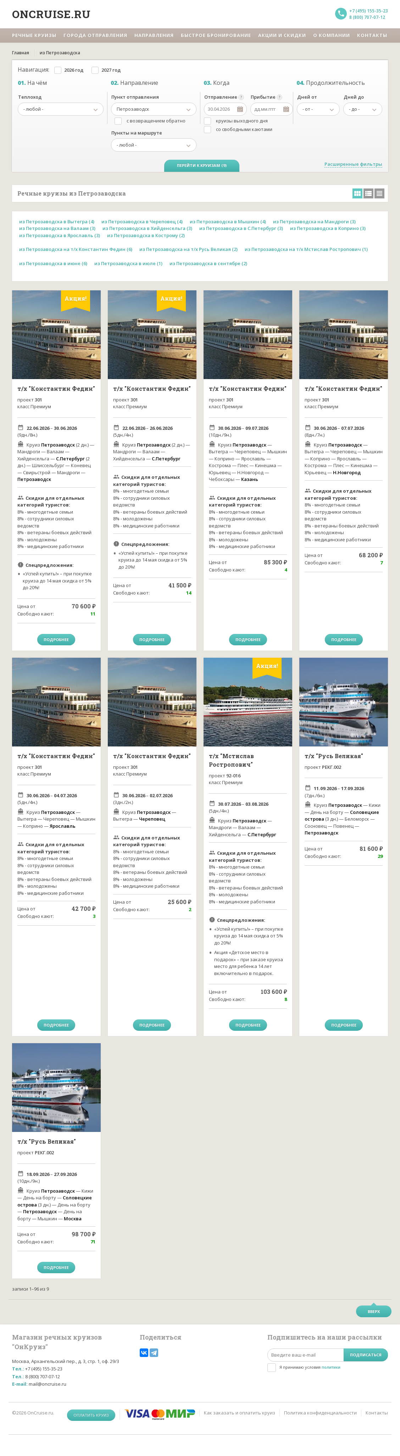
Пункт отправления (135, 97)
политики (331, 1367)
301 (38, 399)
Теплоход (29, 97)
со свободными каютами (244, 129)
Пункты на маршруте (136, 133)
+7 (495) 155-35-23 (368, 11)
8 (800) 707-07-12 (367, 17)
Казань (249, 479)
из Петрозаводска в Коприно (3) (328, 228)
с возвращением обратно (156, 120)
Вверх (374, 1311)
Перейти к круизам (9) (202, 165)
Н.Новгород (347, 472)
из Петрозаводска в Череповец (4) (142, 221)
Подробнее (56, 639)
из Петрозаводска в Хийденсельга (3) (147, 228)
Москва (73, 1218)
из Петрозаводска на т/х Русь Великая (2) (188, 249)
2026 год (73, 70)
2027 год (111, 70)
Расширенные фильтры (353, 164)
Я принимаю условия (309, 1367)
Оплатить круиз (91, 1415)
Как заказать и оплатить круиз (239, 1413)
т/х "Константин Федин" (56, 388)
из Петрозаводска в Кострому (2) (146, 235)
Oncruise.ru (51, 14)
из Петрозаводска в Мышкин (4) (228, 221)
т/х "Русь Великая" (334, 756)
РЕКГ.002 (331, 767)
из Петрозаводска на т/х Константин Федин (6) (75, 249)
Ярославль (63, 826)
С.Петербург (70, 458)
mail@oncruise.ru (47, 1384)
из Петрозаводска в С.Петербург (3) (241, 228)
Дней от (307, 97)
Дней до (354, 97)
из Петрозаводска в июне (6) (53, 263)
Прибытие (263, 97)
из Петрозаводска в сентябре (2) (208, 263)
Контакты (377, 1413)
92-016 (233, 775)
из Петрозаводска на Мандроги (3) (314, 221)
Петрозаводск (58, 445)
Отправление (220, 97)
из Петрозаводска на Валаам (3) (57, 228)
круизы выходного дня (242, 120)
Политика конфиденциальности (320, 1413)
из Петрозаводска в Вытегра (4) (56, 221)
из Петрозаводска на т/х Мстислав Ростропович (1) (306, 249)
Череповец (152, 819)
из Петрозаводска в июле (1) (128, 263)
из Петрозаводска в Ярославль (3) (59, 235)
